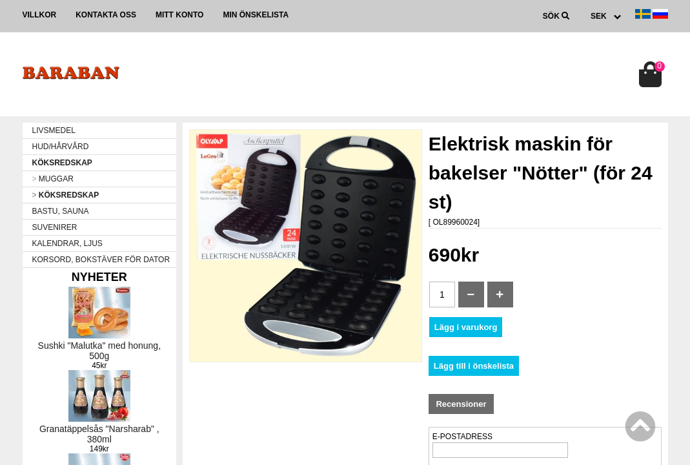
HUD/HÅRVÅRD (60, 146)
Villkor (40, 14)
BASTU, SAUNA (60, 211)
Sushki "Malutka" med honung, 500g (99, 350)
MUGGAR (53, 178)
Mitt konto (179, 14)
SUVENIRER (54, 227)
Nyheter (99, 277)
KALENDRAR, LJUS (67, 243)
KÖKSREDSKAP (62, 162)
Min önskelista (256, 14)
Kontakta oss (106, 14)
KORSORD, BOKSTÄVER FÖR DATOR (101, 259)
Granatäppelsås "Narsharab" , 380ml (99, 434)
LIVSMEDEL (54, 130)
